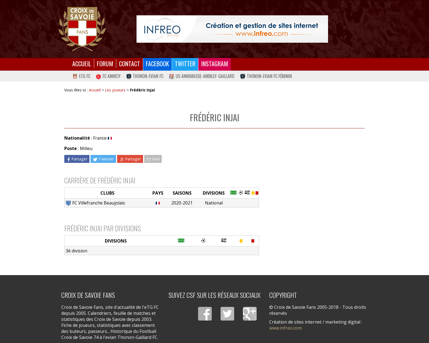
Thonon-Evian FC (145, 76)
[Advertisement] (312, 182)
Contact (129, 63)
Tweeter (103, 159)
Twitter (185, 63)
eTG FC (81, 76)
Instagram (214, 63)
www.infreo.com (285, 328)
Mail (153, 159)
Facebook (157, 63)
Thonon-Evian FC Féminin (266, 76)
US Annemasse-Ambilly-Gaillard (201, 76)
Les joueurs (115, 90)
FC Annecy (108, 76)
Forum (105, 63)
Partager (76, 159)
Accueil (81, 63)
